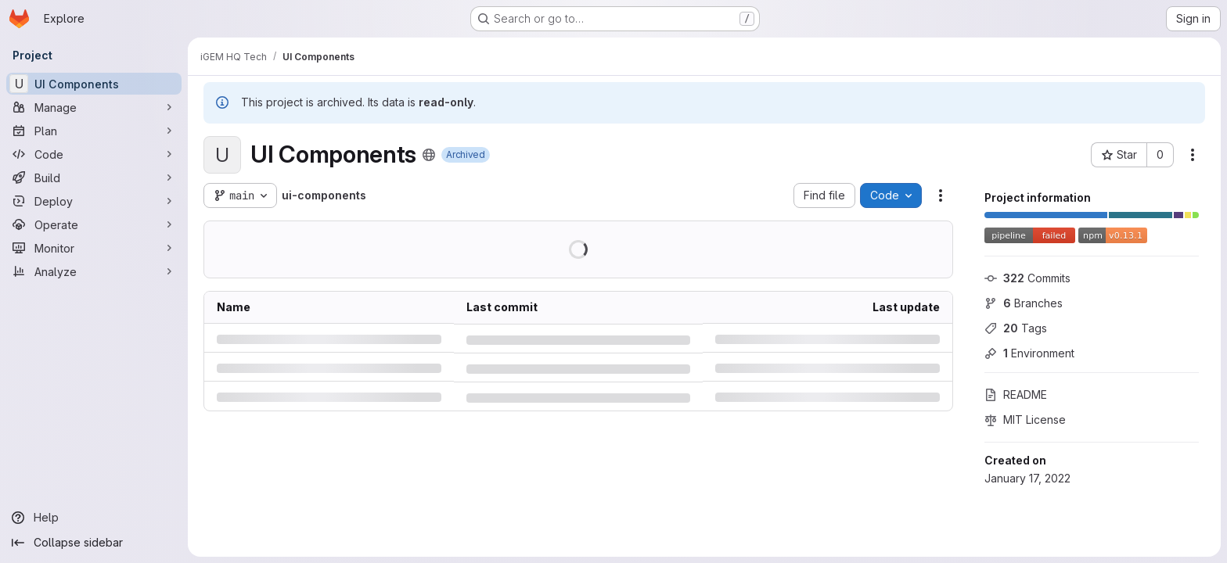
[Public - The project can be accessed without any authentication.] (429, 155)
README (1015, 394)
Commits (1027, 278)
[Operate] (94, 224)
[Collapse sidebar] (94, 543)
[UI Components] (94, 84)
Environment (1029, 353)
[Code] (94, 154)
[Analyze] (94, 271)
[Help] (94, 518)
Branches (1023, 303)
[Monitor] (94, 248)
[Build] (94, 177)
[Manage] (94, 107)
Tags (1015, 328)
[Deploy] (94, 201)
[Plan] (94, 131)
